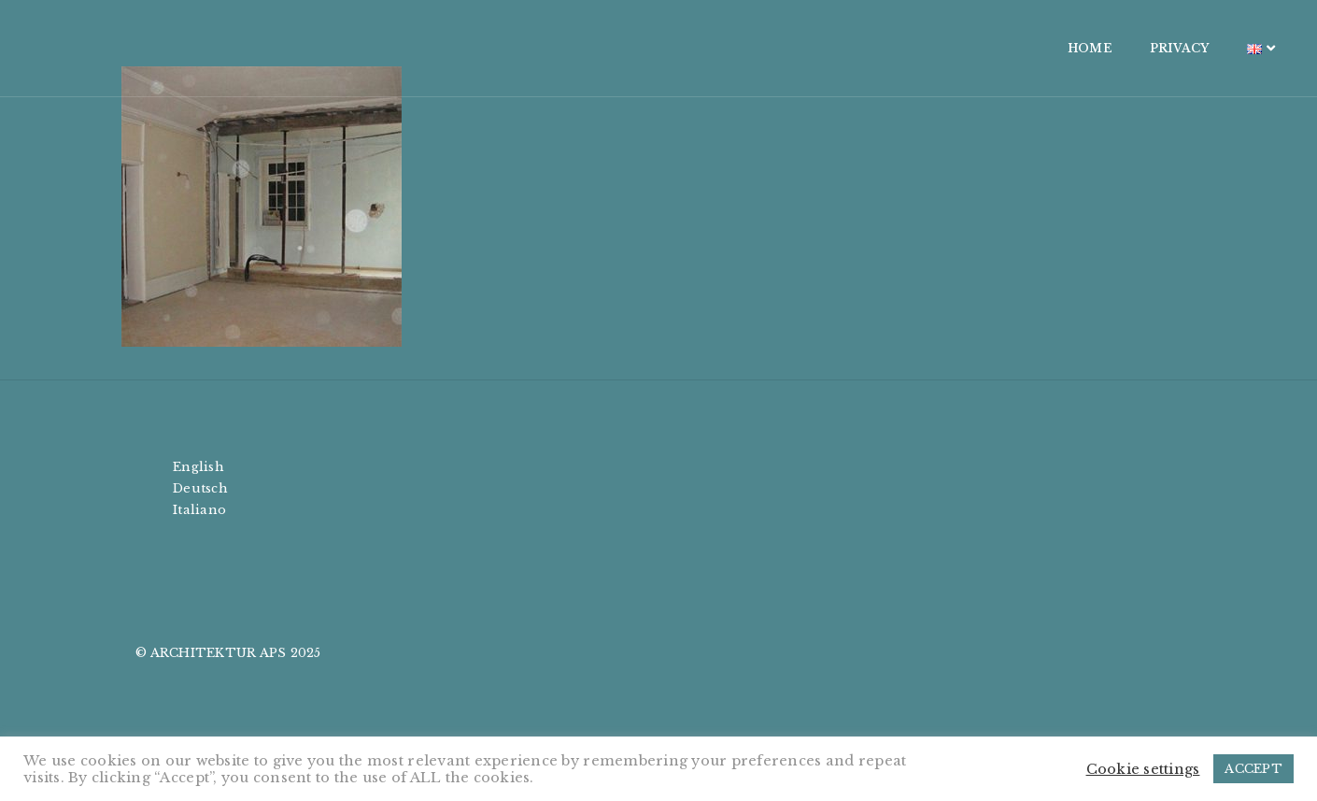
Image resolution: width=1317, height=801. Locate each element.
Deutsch (200, 488)
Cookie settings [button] (1143, 769)
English (198, 467)
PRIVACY (1068, 48)
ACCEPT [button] (1253, 769)
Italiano (199, 510)
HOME (978, 48)
